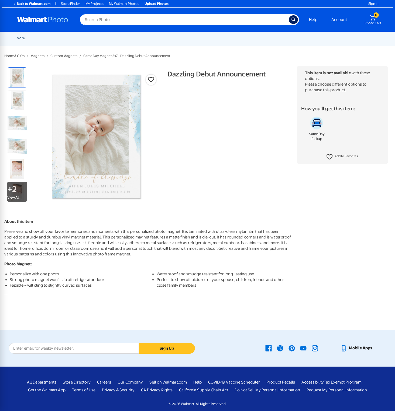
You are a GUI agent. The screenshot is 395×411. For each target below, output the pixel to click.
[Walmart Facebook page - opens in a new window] (268, 348)
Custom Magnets (63, 56)
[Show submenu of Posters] (199, 38)
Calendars (364, 38)
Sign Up (167, 348)
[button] (342, 156)
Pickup (113, 38)
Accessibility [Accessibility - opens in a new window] (312, 382)
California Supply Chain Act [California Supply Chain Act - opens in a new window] (203, 390)
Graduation (68, 38)
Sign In (373, 4)
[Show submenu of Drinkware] (349, 38)
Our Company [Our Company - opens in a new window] (130, 382)
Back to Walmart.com (31, 4)
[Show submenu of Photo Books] (286, 38)
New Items (44, 38)
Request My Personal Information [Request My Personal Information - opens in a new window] (337, 390)
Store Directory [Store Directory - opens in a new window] (77, 382)
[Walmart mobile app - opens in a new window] (356, 348)
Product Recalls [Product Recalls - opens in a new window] (280, 382)
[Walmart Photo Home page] (42, 19)
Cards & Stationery (161, 38)
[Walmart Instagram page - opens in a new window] (315, 348)
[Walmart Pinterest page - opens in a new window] (291, 348)
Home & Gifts (14, 56)
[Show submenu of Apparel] (324, 38)
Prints (133, 38)
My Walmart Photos (124, 4)
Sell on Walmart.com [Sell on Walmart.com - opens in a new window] (168, 382)
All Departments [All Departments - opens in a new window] (41, 382)
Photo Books (274, 38)
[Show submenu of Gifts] (302, 38)
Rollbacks (22, 38)
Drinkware (339, 38)
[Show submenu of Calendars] (374, 38)
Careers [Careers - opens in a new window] (104, 382)
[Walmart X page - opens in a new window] (280, 348)
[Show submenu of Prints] (140, 38)
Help (313, 19)
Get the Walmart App (47, 390)
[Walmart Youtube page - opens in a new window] (303, 348)
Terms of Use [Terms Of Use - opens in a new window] (83, 390)
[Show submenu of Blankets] (257, 38)
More (385, 38)
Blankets (248, 38)
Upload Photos (157, 4)
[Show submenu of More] (391, 38)
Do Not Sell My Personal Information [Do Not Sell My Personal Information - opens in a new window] (267, 390)
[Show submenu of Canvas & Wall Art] (234, 38)
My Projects (94, 4)
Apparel (316, 38)
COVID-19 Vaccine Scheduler (234, 382)
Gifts (296, 38)
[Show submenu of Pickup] (121, 38)
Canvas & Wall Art (219, 38)
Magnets (37, 56)
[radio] (17, 77)
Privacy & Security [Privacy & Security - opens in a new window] (118, 390)
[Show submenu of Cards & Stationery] (178, 38)
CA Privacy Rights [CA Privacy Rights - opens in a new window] (157, 390)
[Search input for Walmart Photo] (184, 19)
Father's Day (92, 38)
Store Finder (70, 4)
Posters (191, 38)
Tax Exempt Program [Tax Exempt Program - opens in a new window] (343, 382)
